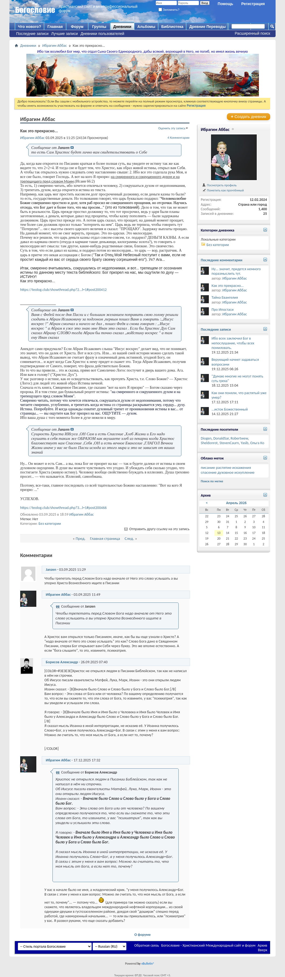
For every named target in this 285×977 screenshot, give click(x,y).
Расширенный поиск (252, 33)
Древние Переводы (207, 26)
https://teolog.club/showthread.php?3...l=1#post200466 (63, 507)
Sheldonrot (209, 443)
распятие (223, 467)
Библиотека (172, 26)
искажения (241, 467)
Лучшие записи (64, 33)
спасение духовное (217, 472)
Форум (77, 26)
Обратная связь (146, 945)
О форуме (142, 934)
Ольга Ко (257, 443)
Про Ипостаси (223, 309)
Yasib (244, 443)
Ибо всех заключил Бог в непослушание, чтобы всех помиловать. (233, 343)
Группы (99, 26)
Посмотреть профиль (219, 185)
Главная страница (105, 538)
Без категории (49, 523)
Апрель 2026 (236, 503)
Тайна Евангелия (225, 297)
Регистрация (253, 4)
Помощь (225, 4)
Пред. (81, 538)
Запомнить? (169, 9)
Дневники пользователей (102, 33)
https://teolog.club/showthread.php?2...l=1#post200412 (63, 289)
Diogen (206, 438)
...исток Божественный (230, 409)
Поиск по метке (212, 481)
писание (208, 467)
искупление (244, 472)
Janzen (51, 569)
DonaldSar (221, 438)
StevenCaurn (229, 443)
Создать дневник (248, 116)
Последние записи (32, 33)
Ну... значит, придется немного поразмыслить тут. (236, 271)
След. (129, 538)
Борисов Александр (62, 662)
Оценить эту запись (171, 128)
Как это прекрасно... (228, 285)
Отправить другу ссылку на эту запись (156, 529)
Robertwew (239, 438)
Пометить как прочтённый (223, 190)
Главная (55, 26)
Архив (262, 945)
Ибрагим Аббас (54, 45)
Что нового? (29, 26)
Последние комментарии (221, 260)
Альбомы (146, 26)
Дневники (122, 26)
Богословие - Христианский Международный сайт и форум (208, 945)
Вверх (262, 950)
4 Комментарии (178, 138)
